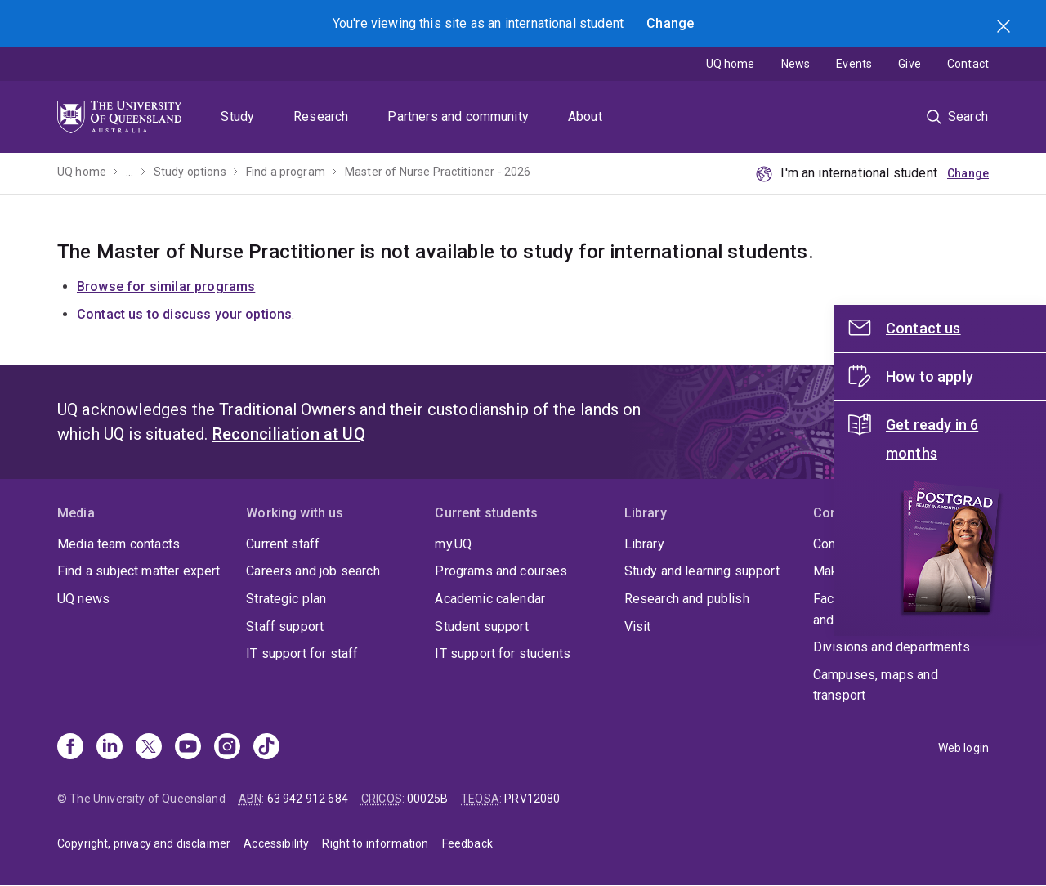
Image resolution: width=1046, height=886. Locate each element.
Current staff (283, 544)
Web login (963, 747)
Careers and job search (313, 571)
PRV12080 (532, 798)
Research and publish (686, 598)
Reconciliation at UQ (288, 434)
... (129, 171)
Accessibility (276, 843)
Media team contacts (118, 544)
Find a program (285, 171)
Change (670, 23)
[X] (149, 747)
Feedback (467, 843)
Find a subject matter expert (138, 571)
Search (1005, 28)
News (796, 63)
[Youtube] (188, 747)
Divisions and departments (891, 647)
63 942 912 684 (307, 798)
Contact (968, 63)
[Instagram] (227, 747)
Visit (637, 626)
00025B (427, 798)
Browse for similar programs (166, 286)
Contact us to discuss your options (184, 314)
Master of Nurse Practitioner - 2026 (438, 171)
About (585, 116)
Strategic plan (286, 598)
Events (854, 63)
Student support (481, 626)
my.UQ (453, 544)
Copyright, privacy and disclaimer (143, 843)
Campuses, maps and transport (875, 685)
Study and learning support (702, 571)
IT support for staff (302, 653)
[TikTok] (266, 747)
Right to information (375, 843)
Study (237, 116)
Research (320, 116)
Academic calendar (490, 598)
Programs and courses (501, 571)
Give (909, 63)
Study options (190, 171)
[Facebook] (70, 747)
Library (644, 544)
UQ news (83, 598)
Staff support (285, 626)
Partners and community (458, 116)
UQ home (730, 63)
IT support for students (502, 653)
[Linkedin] (109, 747)
